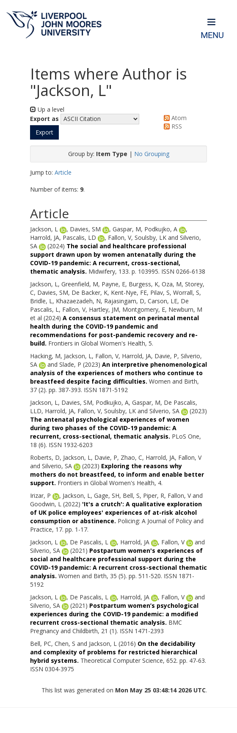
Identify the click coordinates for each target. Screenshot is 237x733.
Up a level (47, 109)
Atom (174, 118)
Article (63, 172)
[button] (44, 132)
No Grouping (151, 154)
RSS (171, 126)
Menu (212, 35)
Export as (44, 119)
